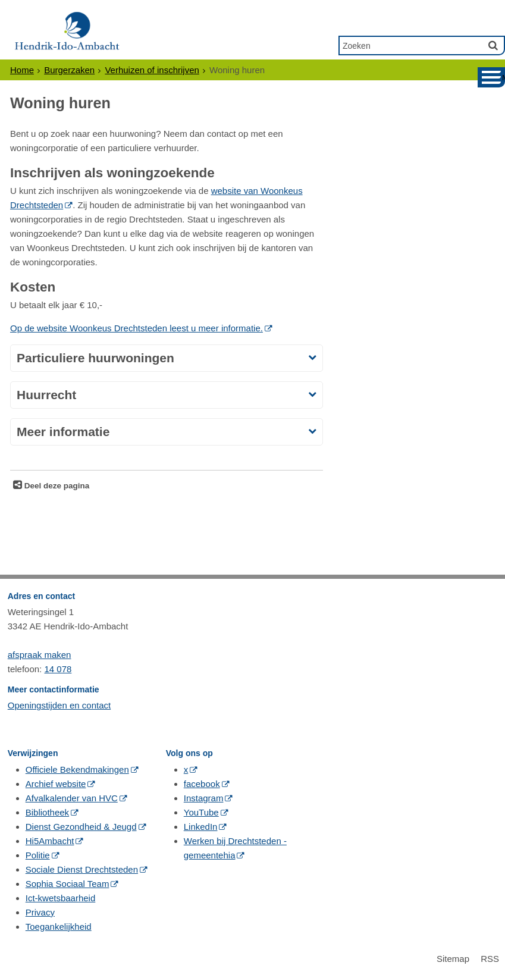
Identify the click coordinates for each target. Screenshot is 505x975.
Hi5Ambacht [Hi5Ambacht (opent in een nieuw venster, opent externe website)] (50, 841)
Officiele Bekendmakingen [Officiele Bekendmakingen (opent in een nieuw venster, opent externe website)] (77, 769)
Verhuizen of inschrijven (152, 70)
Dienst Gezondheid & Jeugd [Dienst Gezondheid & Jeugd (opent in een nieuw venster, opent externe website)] (81, 827)
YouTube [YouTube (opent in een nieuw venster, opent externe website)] (201, 812)
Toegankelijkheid (59, 926)
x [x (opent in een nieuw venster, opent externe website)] (186, 769)
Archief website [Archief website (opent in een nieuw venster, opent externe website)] (56, 784)
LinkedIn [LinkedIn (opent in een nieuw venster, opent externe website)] (201, 827)
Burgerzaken (69, 70)
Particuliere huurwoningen (95, 358)
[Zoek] (493, 45)
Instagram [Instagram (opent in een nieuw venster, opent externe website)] (204, 798)
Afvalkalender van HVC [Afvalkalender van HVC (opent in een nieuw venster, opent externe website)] (72, 798)
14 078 (57, 669)
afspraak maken (39, 655)
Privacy (40, 912)
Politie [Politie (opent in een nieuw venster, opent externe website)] (38, 855)
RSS (490, 959)
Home (22, 70)
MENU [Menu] (503, 77)
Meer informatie (63, 431)
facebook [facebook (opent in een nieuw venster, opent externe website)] (202, 784)
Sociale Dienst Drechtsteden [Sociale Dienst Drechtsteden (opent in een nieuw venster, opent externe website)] (82, 869)
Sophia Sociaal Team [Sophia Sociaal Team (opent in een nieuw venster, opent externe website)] (67, 884)
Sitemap (453, 959)
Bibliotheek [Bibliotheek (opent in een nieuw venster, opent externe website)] (47, 812)
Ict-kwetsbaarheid (61, 898)
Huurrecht (46, 395)
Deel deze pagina (55, 485)
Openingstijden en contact (59, 705)
